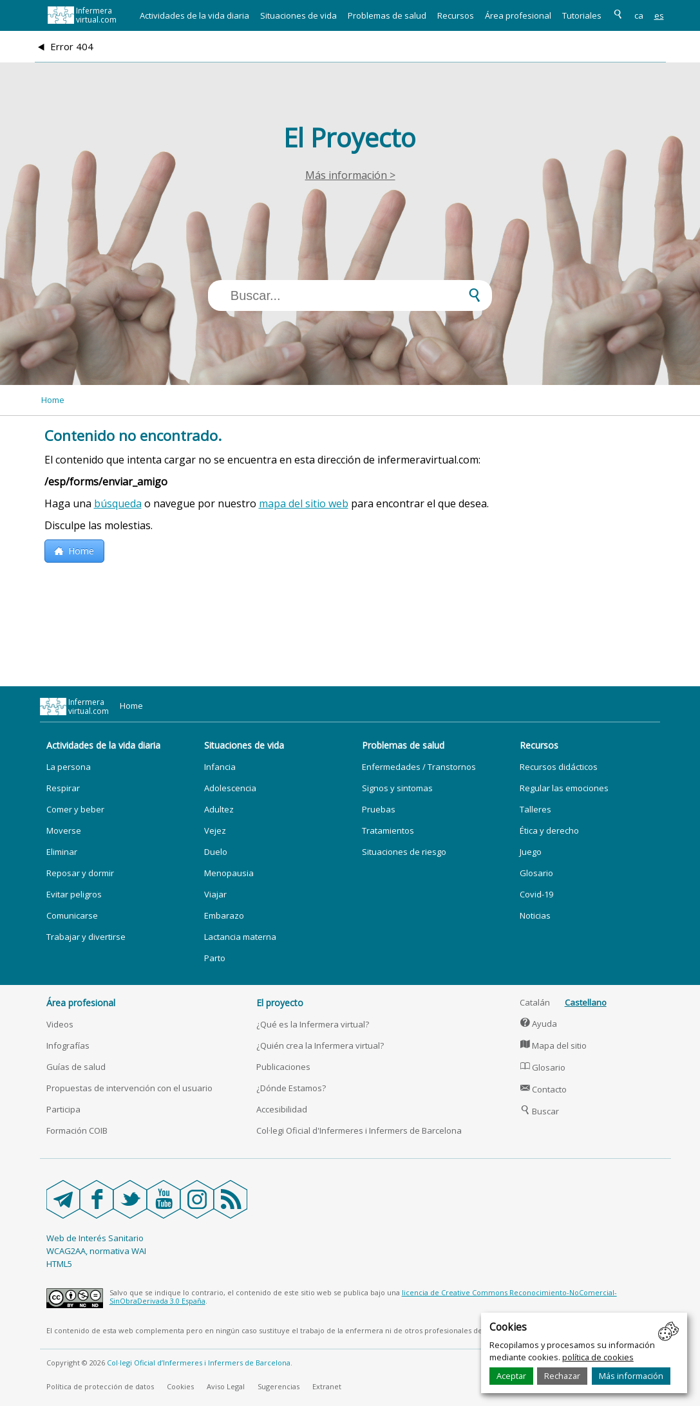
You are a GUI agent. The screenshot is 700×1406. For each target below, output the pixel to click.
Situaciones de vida (298, 15)
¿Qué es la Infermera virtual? (312, 1024)
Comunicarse (72, 915)
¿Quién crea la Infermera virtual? (320, 1045)
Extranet (326, 1386)
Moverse (63, 830)
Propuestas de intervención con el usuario (129, 1088)
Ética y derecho (549, 830)
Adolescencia (230, 788)
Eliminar (61, 852)
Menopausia (229, 873)
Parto (214, 958)
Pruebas (378, 809)
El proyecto (279, 1003)
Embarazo (224, 915)
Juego (531, 852)
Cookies (180, 1386)
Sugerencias (278, 1386)
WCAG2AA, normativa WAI (96, 1251)
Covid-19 (536, 894)
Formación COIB (77, 1130)
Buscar (540, 1111)
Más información (631, 1376)
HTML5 (59, 1264)
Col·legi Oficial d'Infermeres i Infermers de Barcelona (359, 1130)
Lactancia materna (240, 936)
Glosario (536, 873)
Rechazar (562, 1376)
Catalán (535, 1002)
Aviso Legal (226, 1386)
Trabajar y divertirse (86, 936)
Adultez (219, 809)
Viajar (215, 894)
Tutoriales (581, 15)
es (659, 15)
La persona (68, 767)
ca (638, 15)
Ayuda (539, 1023)
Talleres (535, 809)
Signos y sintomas (397, 788)
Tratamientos (388, 830)
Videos (59, 1024)
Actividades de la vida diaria (194, 15)
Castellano (586, 1002)
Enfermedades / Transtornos (419, 767)
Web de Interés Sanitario (95, 1238)
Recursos (455, 15)
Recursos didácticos (559, 767)
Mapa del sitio (553, 1045)
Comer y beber (75, 809)
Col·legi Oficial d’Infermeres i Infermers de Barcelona (198, 1362)
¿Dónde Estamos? (291, 1088)
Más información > (350, 175)
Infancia (220, 767)
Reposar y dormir (80, 873)
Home (52, 400)
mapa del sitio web (303, 503)
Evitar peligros (74, 894)
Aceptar (511, 1376)
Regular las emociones (564, 788)
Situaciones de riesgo (404, 852)
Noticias (535, 915)
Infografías (68, 1045)
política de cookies (598, 1357)
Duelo (215, 852)
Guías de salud (76, 1067)
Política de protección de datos (100, 1386)
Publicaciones (283, 1067)
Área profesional (518, 15)
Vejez (215, 830)
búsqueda (118, 503)
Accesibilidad (281, 1109)
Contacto (543, 1089)
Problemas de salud (387, 15)
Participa (63, 1109)
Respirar (63, 788)
